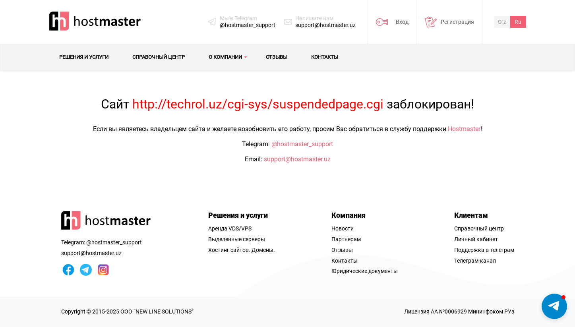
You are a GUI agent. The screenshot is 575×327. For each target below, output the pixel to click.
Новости (342, 228)
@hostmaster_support (247, 25)
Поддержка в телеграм (484, 250)
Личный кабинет (476, 239)
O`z (502, 22)
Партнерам (346, 239)
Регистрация (457, 22)
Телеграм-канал (475, 260)
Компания (348, 215)
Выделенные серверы (236, 239)
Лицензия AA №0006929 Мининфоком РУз (459, 311)
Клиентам (471, 215)
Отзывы (342, 250)
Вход (402, 22)
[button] (554, 306)
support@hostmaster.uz (325, 25)
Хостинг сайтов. (229, 250)
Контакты (344, 260)
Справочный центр (479, 228)
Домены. (263, 250)
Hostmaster (464, 129)
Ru (518, 22)
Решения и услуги (238, 215)
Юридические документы (364, 271)
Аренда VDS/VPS (230, 228)
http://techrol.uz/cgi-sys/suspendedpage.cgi (257, 104)
